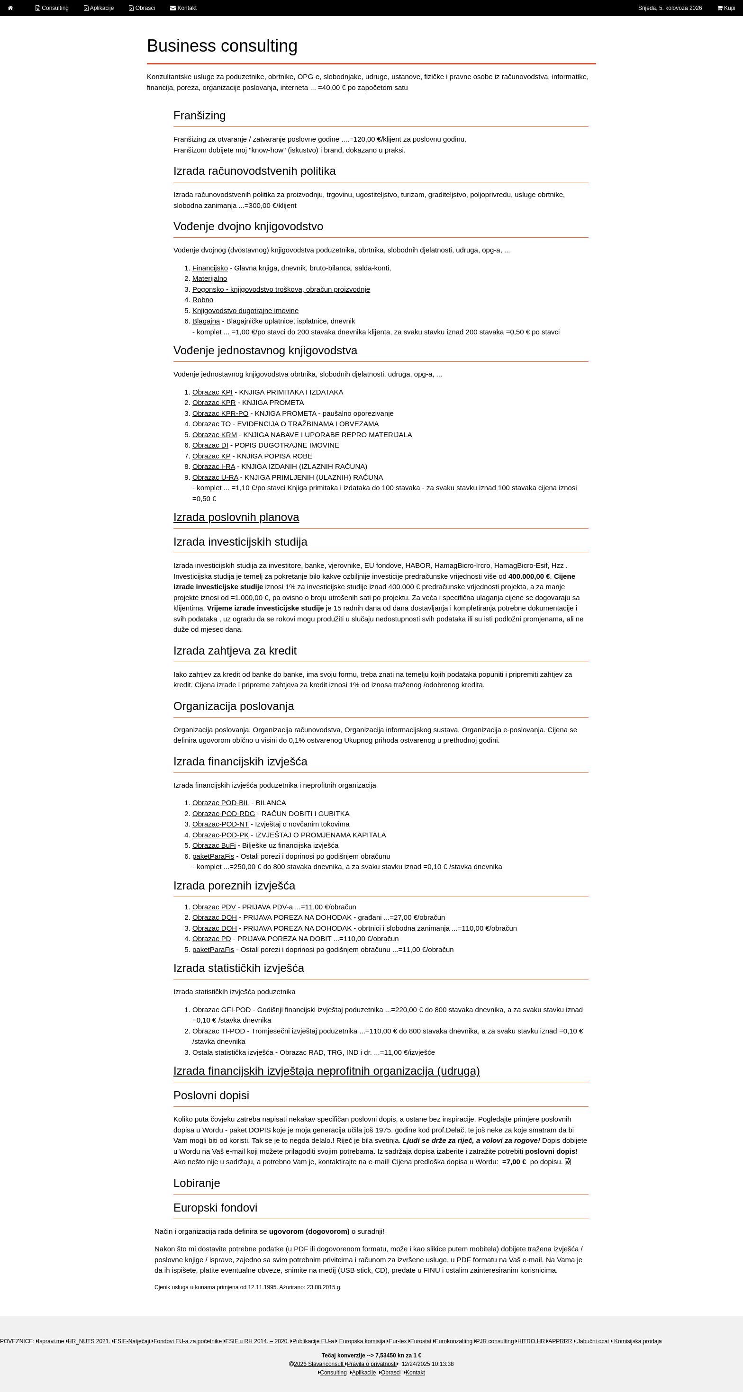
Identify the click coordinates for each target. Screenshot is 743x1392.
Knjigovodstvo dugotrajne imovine (245, 310)
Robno (202, 300)
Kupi (726, 8)
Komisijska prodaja (637, 1341)
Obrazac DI (210, 445)
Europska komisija (362, 1341)
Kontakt (183, 8)
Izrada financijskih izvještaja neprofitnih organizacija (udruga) (326, 1070)
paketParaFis (213, 856)
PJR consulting (495, 1341)
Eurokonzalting (453, 1341)
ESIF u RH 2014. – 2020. (257, 1341)
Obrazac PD (211, 938)
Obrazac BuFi (214, 845)
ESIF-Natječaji (132, 1341)
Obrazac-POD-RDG (223, 813)
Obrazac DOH (214, 917)
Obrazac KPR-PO (220, 413)
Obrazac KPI (212, 392)
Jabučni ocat (592, 1341)
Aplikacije (99, 8)
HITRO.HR (531, 1341)
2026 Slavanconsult (317, 1364)
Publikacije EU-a (313, 1341)
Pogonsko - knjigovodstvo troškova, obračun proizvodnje (281, 289)
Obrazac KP (211, 456)
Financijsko (210, 268)
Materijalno (209, 278)
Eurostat (421, 1341)
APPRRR (560, 1341)
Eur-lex (398, 1341)
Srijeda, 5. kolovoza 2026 (670, 8)
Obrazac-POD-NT (220, 824)
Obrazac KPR (214, 402)
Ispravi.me (51, 1341)
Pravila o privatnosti (372, 1364)
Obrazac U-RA (215, 477)
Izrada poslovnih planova (236, 517)
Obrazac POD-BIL (220, 803)
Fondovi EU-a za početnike (188, 1341)
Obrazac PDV (214, 907)
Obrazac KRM (214, 435)
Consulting (52, 8)
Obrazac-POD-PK (220, 835)
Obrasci (142, 8)
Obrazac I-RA (213, 466)
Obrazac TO (211, 424)
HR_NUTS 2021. (89, 1341)
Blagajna (206, 321)
